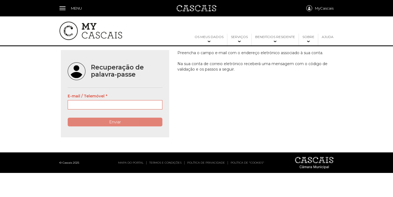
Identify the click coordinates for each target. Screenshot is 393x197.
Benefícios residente (275, 37)
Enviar (115, 122)
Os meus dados (209, 37)
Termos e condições (165, 162)
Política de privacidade (206, 162)
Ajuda (328, 37)
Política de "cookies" (247, 162)
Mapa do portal (131, 162)
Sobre (308, 37)
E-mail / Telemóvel (86, 96)
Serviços (239, 37)
